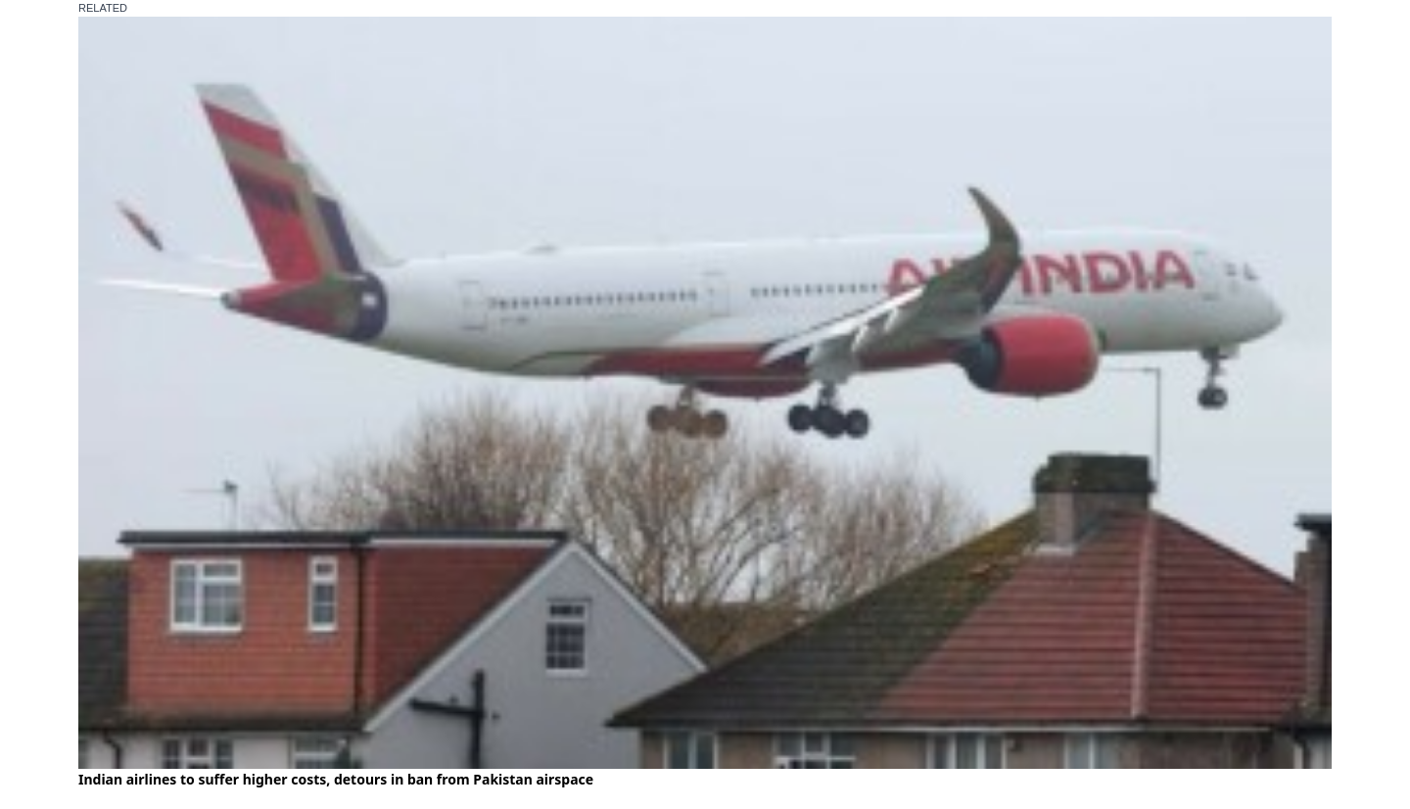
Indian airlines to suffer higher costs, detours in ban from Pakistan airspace (335, 779)
